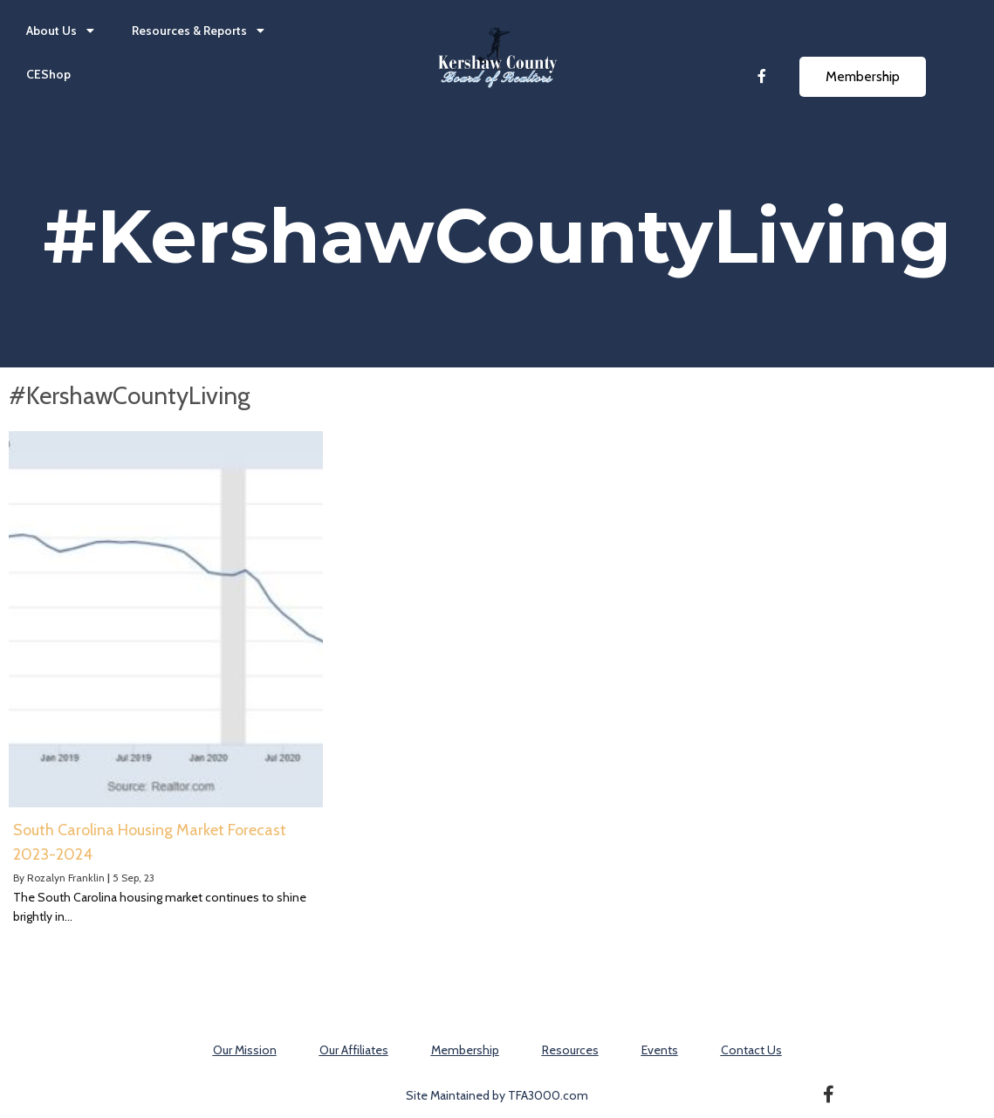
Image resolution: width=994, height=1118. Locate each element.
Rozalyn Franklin (66, 877)
